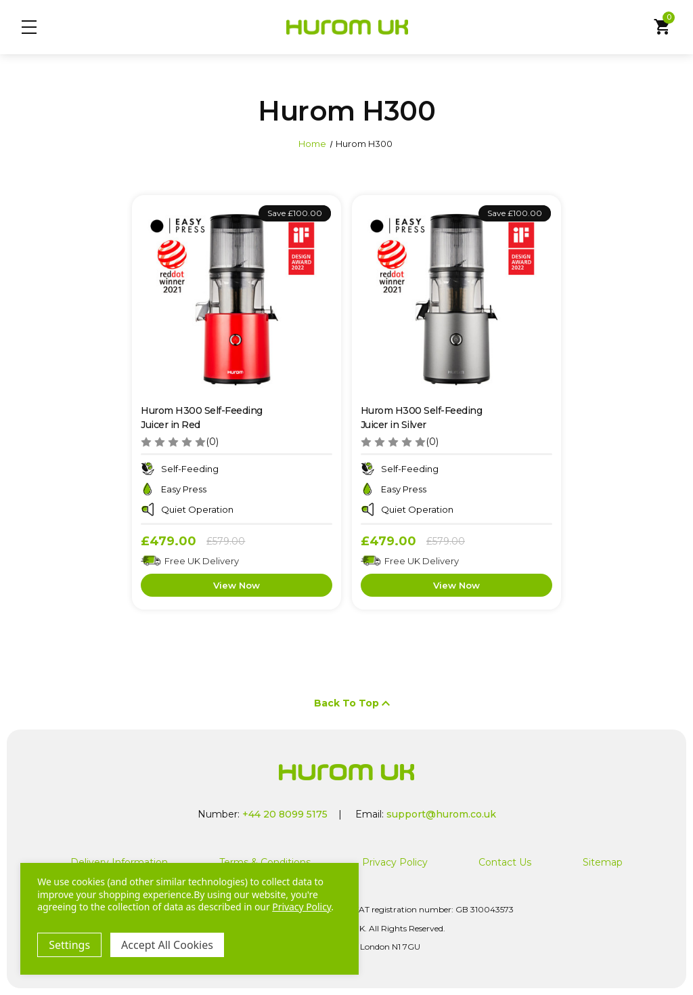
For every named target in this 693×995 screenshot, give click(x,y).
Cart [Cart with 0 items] (664, 26)
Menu (29, 27)
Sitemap (603, 862)
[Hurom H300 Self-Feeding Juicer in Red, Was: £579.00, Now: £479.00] (237, 300)
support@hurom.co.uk (441, 814)
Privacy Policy (395, 862)
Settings (69, 944)
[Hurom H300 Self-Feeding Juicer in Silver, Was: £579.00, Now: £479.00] (456, 300)
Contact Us (504, 862)
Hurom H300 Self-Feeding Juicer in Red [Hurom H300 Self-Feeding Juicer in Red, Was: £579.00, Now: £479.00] (202, 417)
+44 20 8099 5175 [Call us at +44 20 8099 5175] (285, 814)
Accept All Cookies (167, 944)
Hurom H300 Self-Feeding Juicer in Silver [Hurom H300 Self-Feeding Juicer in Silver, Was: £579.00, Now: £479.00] (422, 417)
